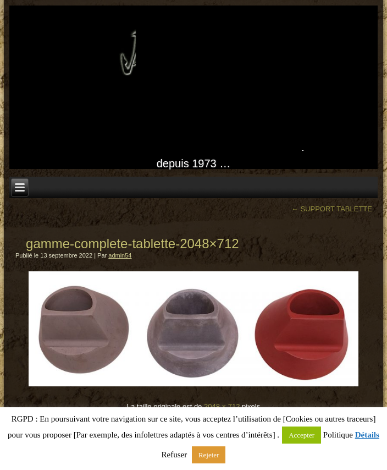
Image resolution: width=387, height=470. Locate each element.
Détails (367, 434)
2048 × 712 (222, 406)
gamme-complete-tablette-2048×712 (132, 243)
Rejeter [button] (208, 455)
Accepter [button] (301, 435)
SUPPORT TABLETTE (331, 209)
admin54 (119, 255)
